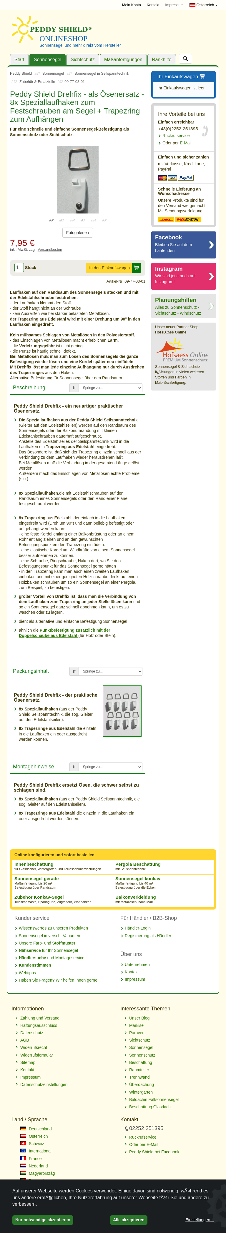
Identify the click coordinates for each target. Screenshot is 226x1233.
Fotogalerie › (77, 232)
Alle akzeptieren (128, 1219)
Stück (30, 267)
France (30, 1158)
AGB (24, 1040)
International (35, 1151)
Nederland (34, 1166)
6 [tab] (104, 220)
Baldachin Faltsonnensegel (154, 1099)
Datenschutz (31, 1032)
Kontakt (153, 5)
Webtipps (27, 972)
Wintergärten (141, 1092)
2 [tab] (62, 220)
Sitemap (27, 1062)
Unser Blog (139, 1018)
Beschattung (140, 1062)
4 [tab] (83, 220)
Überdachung (141, 1084)
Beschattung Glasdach (150, 1106)
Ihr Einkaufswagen (181, 77)
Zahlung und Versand (39, 1018)
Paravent (137, 1032)
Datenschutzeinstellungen (43, 1084)
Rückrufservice (176, 135)
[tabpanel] (77, 179)
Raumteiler (139, 1069)
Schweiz (32, 1143)
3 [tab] (72, 220)
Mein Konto (131, 5)
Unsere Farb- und (47, 943)
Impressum (174, 5)
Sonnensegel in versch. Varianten (49, 935)
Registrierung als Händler (148, 935)
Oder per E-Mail (143, 1144)
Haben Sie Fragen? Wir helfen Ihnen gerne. (59, 980)
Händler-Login (138, 928)
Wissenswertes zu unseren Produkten (53, 928)
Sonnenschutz (142, 1055)
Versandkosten (50, 250)
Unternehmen (137, 964)
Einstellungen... (199, 1219)
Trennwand (139, 1077)
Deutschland (36, 1129)
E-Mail (177, 143)
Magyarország (37, 1173)
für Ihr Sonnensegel (48, 950)
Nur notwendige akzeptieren (42, 1219)
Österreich (203, 5)
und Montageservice (51, 957)
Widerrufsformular (36, 1055)
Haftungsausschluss (38, 1025)
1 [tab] (51, 220)
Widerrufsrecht (33, 1047)
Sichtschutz (83, 59)
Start (19, 59)
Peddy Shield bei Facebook (154, 1151)
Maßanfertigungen (123, 59)
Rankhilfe (162, 59)
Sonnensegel (47, 59)
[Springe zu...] (110, 387)
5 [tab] (94, 220)
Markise (136, 1025)
